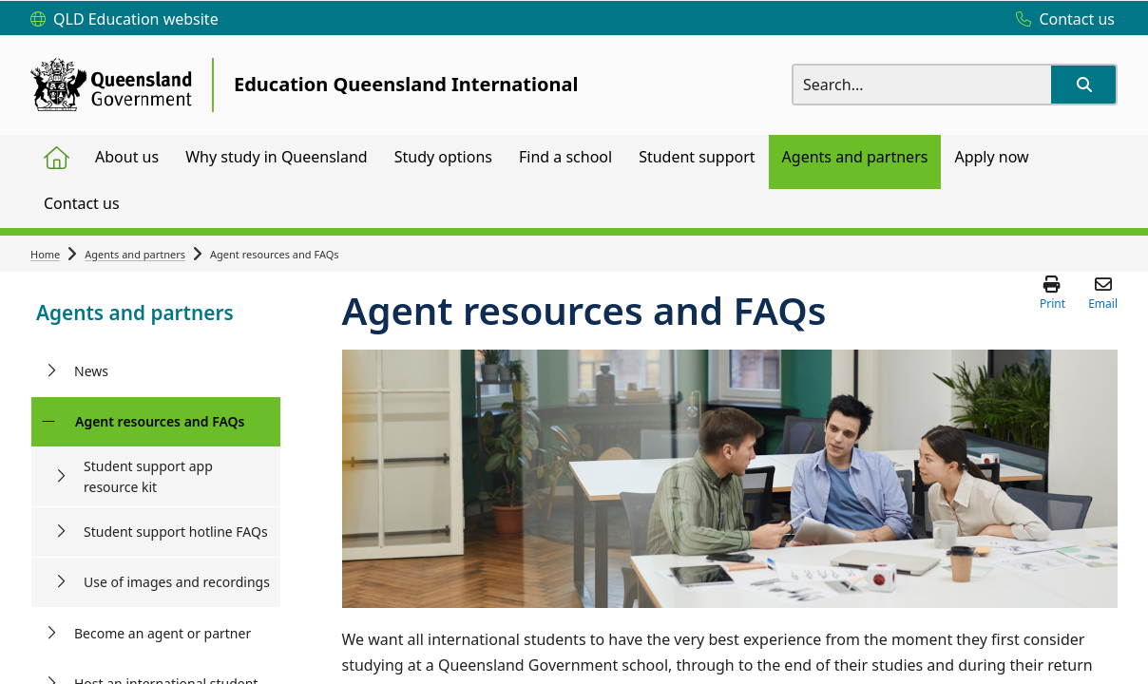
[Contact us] (1060, 20)
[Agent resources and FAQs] (48, 421)
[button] (1083, 85)
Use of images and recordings (177, 582)
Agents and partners (135, 254)
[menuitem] (56, 158)
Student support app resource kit (148, 476)
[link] (155, 315)
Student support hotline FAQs (176, 531)
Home (45, 254)
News (91, 371)
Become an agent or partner (162, 633)
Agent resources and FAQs (159, 421)
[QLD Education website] (124, 20)
